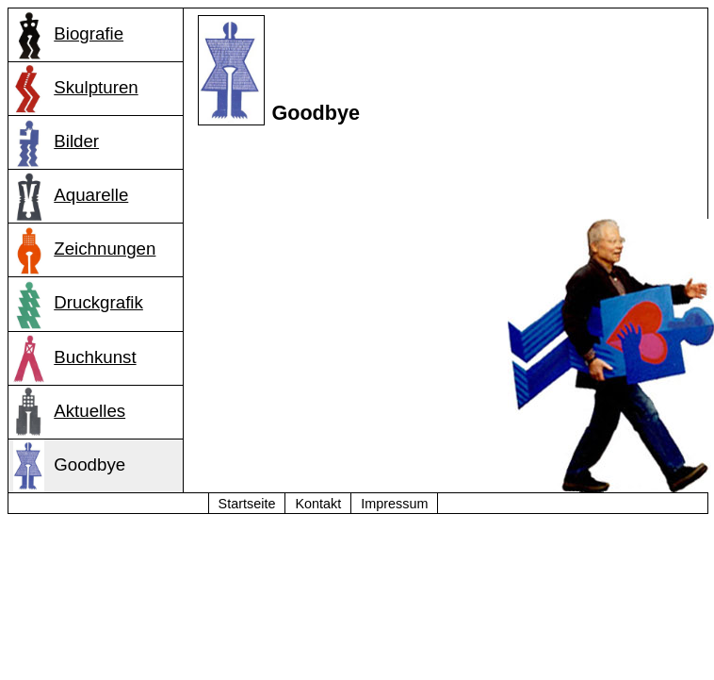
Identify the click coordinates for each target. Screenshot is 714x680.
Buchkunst (75, 358)
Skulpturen (75, 88)
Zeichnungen (84, 250)
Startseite (247, 503)
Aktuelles (69, 412)
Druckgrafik (78, 303)
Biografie (68, 34)
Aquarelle (71, 196)
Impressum (394, 503)
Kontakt (318, 503)
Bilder (56, 142)
